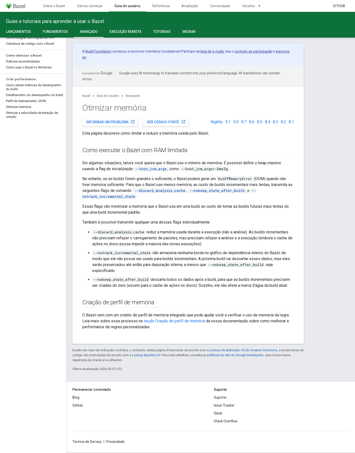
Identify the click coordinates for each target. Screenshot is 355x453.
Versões (248, 6)
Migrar (189, 32)
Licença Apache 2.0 (146, 355)
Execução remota (125, 32)
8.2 (283, 122)
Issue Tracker (224, 405)
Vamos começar (90, 6)
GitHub (339, 6)
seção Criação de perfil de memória (174, 321)
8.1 (291, 122)
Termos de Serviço (87, 442)
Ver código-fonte (166, 122)
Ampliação (189, 6)
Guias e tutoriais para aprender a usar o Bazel (55, 21)
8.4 (267, 122)
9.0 (236, 122)
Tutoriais (162, 32)
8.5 (259, 122)
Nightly (217, 122)
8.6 (251, 122)
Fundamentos (55, 32)
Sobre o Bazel (54, 6)
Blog (75, 397)
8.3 (275, 122)
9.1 (228, 122)
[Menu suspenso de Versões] (261, 6)
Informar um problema (110, 122)
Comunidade (220, 6)
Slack (218, 413)
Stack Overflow (226, 421)
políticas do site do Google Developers (235, 355)
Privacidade (115, 442)
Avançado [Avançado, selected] (89, 32)
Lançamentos (18, 32)
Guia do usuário (108, 96)
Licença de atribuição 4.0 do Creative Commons (243, 350)
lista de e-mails (212, 51)
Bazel (86, 96)
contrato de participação (253, 51)
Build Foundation (98, 51)
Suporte (220, 397)
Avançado (133, 96)
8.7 (243, 122)
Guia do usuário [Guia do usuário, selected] (127, 6)
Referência (161, 6)
